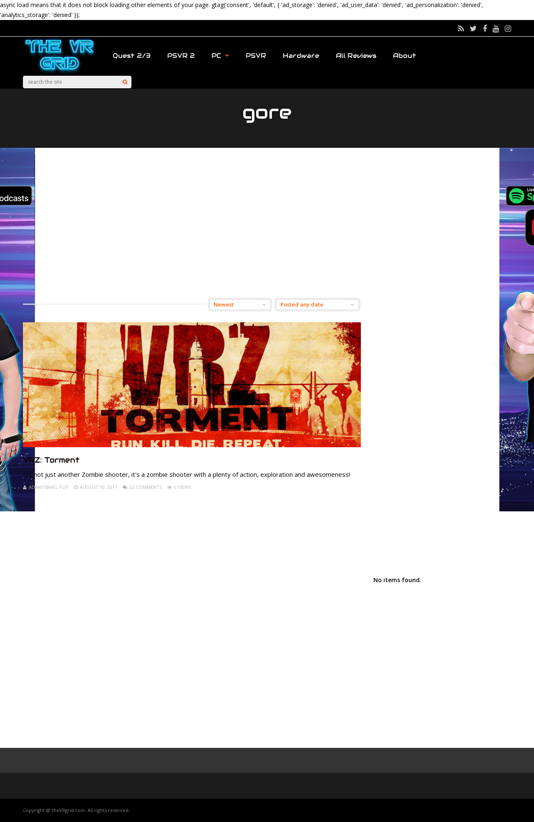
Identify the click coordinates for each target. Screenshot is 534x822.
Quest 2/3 (132, 56)
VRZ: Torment (51, 460)
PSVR (256, 56)
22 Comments (145, 487)
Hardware (301, 56)
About (404, 56)
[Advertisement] (267, 222)
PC (220, 56)
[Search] (124, 82)
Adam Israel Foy (48, 487)
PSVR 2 (181, 56)
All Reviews (356, 56)
